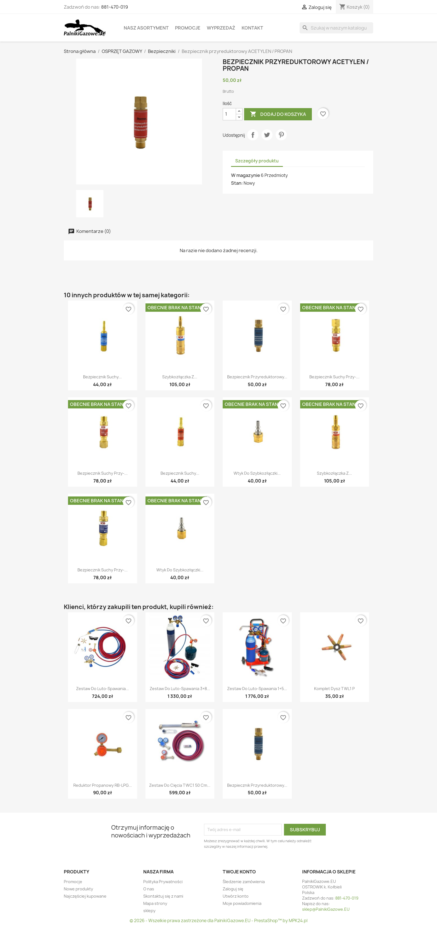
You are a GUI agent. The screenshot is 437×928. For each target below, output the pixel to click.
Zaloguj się (233, 889)
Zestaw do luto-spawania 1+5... (257, 688)
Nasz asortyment (146, 28)
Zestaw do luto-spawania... (102, 688)
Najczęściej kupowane (85, 896)
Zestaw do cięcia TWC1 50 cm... (179, 785)
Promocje (187, 28)
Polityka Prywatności (163, 881)
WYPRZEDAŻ (221, 28)
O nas (148, 889)
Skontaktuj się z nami (163, 896)
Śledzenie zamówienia (244, 881)
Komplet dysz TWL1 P (334, 688)
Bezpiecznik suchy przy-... (334, 376)
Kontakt (252, 28)
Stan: (237, 183)
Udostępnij (252, 134)
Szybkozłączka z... (179, 376)
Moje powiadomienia (242, 903)
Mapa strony (155, 903)
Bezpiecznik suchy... (102, 376)
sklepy (149, 910)
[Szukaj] (336, 27)
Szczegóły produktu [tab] (257, 161)
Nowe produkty (78, 889)
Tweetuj (267, 134)
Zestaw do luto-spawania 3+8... (180, 688)
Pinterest (281, 134)
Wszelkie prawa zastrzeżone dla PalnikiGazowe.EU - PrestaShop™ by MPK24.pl (227, 921)
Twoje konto (239, 872)
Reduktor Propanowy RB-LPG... (102, 785)
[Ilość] (229, 114)
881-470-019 (114, 7)
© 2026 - (139, 921)
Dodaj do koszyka (278, 114)
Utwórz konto (236, 896)
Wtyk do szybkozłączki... (257, 473)
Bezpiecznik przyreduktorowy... (257, 376)
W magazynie (245, 175)
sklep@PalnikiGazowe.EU (325, 909)
